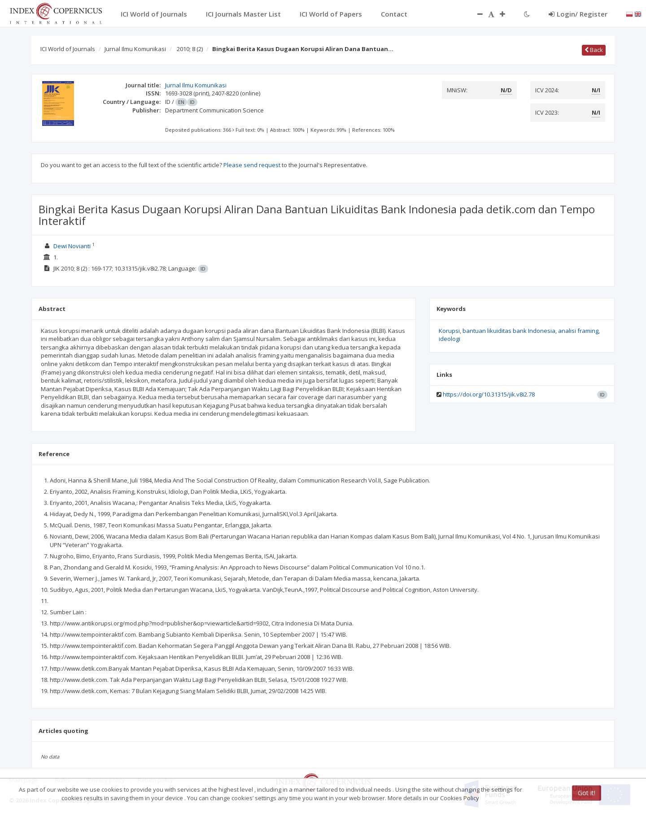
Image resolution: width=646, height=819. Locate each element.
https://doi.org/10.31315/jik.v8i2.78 (489, 394)
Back (594, 50)
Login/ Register (578, 13)
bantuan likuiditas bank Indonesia (509, 331)
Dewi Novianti (72, 246)
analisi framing (578, 331)
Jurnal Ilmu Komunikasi (135, 49)
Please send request (251, 165)
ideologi (449, 339)
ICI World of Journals (67, 49)
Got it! (586, 793)
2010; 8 (190, 49)
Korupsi (449, 331)
